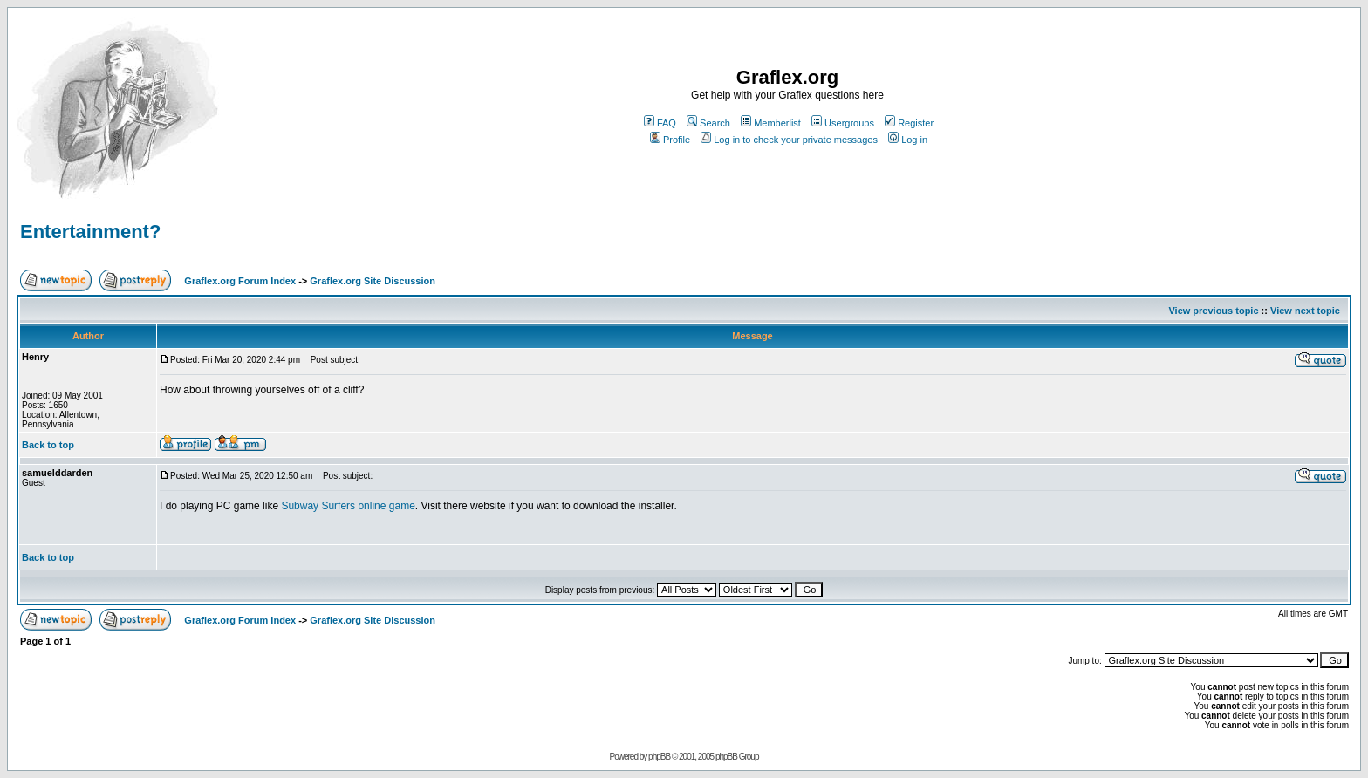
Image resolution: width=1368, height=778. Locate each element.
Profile (670, 139)
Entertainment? (90, 231)
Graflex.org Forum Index (240, 281)
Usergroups (842, 123)
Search (708, 123)
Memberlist (771, 123)
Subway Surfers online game (347, 506)
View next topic (1305, 310)
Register (909, 123)
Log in (907, 139)
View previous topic (1213, 310)
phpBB (659, 756)
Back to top (48, 445)
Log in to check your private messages (789, 139)
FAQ (660, 123)
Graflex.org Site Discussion (372, 281)
